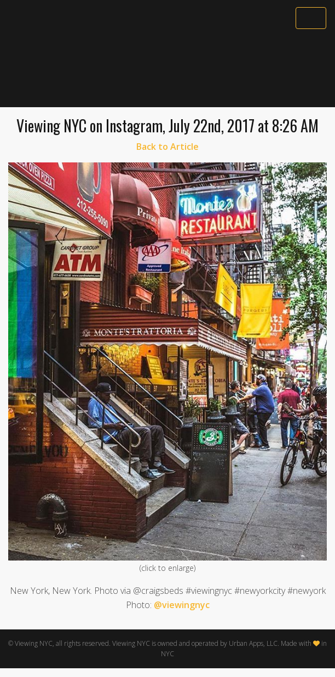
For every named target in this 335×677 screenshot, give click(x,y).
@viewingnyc (182, 605)
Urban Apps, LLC (253, 643)
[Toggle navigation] (311, 18)
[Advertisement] (167, 69)
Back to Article (167, 147)
